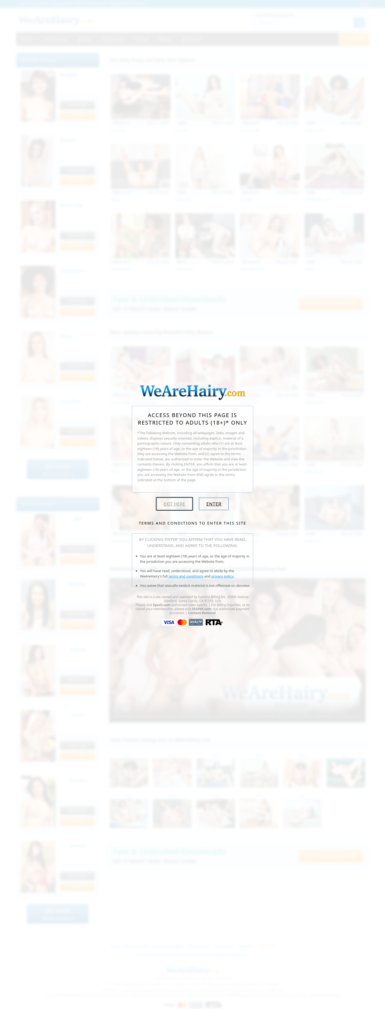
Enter (213, 504)
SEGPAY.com (201, 609)
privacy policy (222, 576)
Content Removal (201, 613)
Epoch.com (161, 605)
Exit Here (174, 504)
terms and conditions (186, 576)
